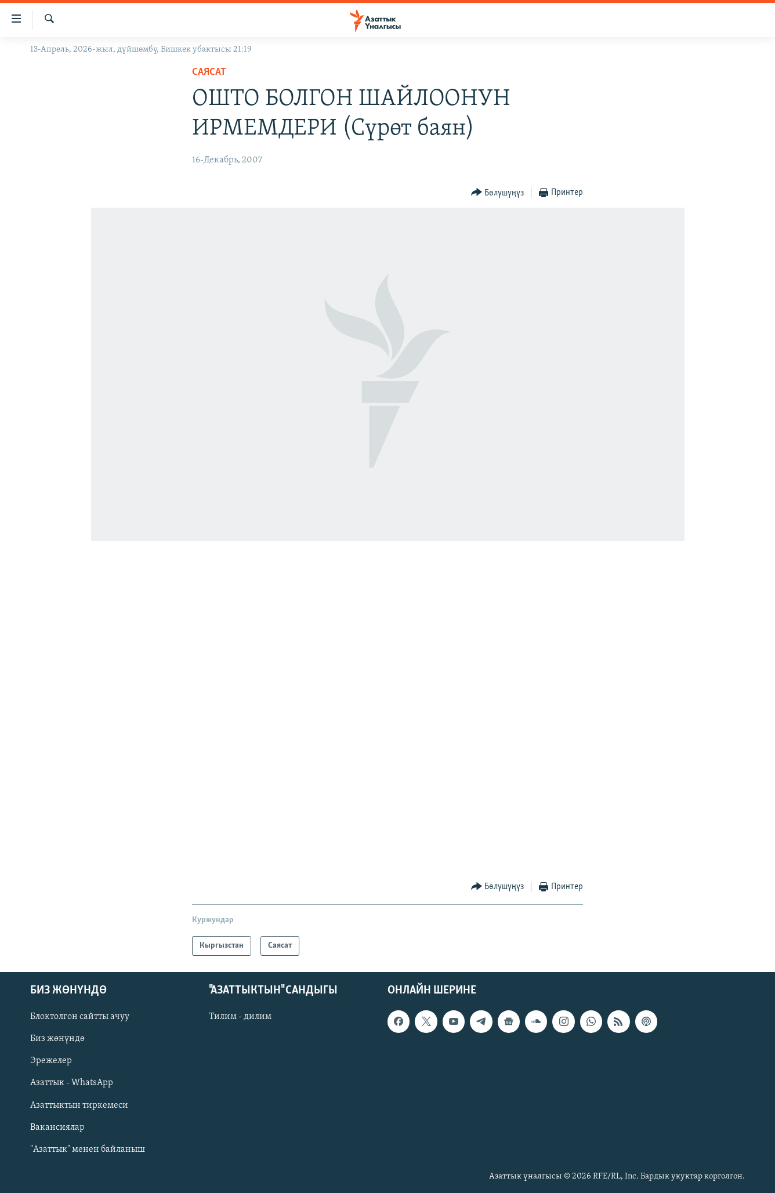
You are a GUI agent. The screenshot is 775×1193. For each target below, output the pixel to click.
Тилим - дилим (240, 1017)
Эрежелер (51, 1061)
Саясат (209, 72)
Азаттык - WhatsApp (71, 1083)
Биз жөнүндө (57, 1039)
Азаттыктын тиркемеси (79, 1105)
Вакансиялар (57, 1127)
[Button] (497, 193)
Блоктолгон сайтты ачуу (79, 1017)
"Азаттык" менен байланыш (87, 1149)
